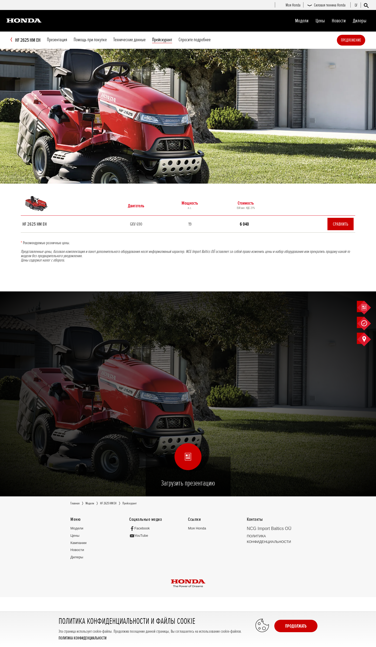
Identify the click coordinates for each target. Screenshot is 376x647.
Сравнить (340, 224)
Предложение (359, 40)
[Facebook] (141, 528)
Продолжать (296, 626)
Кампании (78, 543)
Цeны (320, 21)
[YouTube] (140, 536)
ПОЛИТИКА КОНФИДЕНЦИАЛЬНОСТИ (83, 638)
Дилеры (359, 21)
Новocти (339, 21)
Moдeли (302, 21)
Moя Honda (197, 528)
